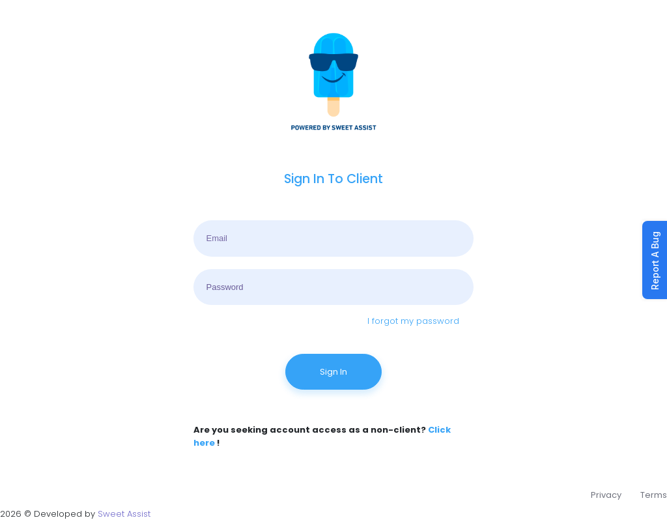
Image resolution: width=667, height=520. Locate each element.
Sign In (333, 372)
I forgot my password (413, 321)
